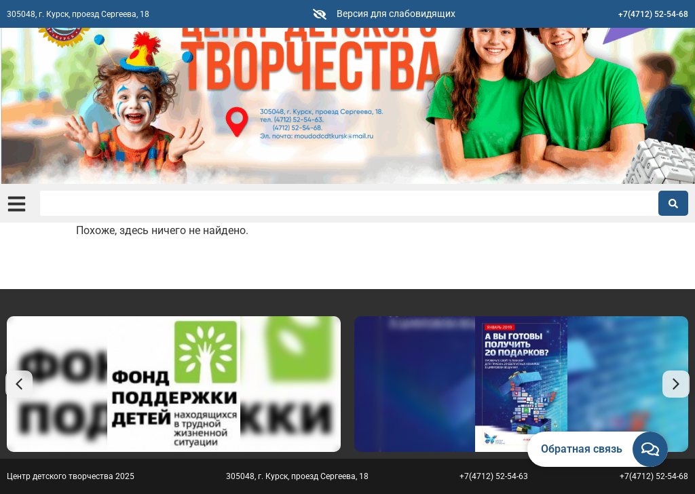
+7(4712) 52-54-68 (653, 14)
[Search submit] (673, 203)
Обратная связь (581, 448)
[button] (19, 384)
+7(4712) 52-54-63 (493, 476)
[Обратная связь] (650, 449)
